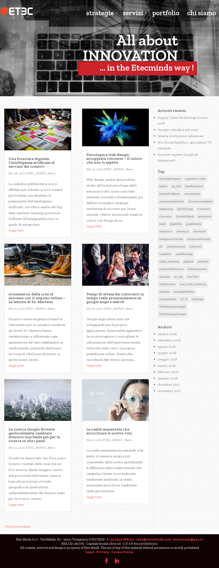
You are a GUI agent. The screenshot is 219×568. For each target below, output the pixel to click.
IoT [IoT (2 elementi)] (160, 246)
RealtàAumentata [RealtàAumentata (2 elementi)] (197, 269)
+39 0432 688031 (121, 539)
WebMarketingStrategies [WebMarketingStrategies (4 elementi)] (172, 306)
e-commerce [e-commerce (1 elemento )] (203, 208)
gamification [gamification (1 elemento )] (204, 216)
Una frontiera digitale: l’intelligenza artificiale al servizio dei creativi (32, 162)
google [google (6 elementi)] (162, 223)
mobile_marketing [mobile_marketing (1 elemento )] (169, 261)
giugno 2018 (167, 353)
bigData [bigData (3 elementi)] (163, 186)
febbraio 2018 (168, 372)
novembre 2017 (169, 391)
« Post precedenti (17, 526)
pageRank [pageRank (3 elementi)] (188, 261)
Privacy (102, 552)
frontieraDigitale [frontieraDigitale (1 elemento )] (185, 216)
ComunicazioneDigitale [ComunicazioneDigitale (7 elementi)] (200, 201)
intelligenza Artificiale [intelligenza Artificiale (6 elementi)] (171, 239)
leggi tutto (16, 230)
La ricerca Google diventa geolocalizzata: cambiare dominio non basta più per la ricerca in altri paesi (34, 435)
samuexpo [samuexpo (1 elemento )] (164, 276)
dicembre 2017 (169, 384)
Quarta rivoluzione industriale (181, 136)
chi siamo (201, 13)
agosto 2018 (167, 347)
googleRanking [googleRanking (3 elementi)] (193, 223)
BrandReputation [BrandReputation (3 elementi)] (194, 186)
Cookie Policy (122, 552)
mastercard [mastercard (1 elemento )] (195, 246)
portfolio (165, 13)
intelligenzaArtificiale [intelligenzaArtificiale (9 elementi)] (198, 239)
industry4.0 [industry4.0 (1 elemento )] (182, 231)
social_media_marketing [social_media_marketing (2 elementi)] (193, 284)
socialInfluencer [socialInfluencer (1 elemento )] (167, 284)
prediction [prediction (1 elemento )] (203, 261)
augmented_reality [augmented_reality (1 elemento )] (195, 178)
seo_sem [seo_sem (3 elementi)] (178, 276)
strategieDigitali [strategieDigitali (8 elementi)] (167, 299)
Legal (90, 552)
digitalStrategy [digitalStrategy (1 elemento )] (185, 208)
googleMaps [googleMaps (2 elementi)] (176, 223)
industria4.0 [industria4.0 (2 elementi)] (165, 231)
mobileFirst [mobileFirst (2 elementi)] (165, 254)
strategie (100, 13)
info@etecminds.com (153, 539)
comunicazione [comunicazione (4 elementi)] (192, 193)
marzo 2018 (166, 366)
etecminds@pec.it (188, 539)
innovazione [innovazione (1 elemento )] (199, 231)
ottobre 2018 (167, 334)
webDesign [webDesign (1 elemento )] (197, 299)
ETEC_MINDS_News (41, 173)
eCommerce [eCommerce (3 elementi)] (165, 216)
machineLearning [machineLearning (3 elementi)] (176, 246)
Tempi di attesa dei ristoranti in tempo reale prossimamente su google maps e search (115, 298)
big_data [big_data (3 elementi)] (176, 186)
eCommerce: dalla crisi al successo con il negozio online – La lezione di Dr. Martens (37, 298)
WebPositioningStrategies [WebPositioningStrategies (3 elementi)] (172, 314)
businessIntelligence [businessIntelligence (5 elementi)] (169, 193)
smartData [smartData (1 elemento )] (192, 276)
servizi (133, 13)
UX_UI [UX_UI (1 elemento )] (184, 299)
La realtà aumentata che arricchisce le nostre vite (109, 431)
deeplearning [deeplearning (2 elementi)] (166, 208)
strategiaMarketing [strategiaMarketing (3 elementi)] (184, 291)
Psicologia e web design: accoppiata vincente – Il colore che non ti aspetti (114, 158)
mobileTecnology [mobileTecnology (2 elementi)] (184, 254)
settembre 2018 (169, 340)
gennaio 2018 (168, 378)
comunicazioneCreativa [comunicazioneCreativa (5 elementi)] (171, 201)
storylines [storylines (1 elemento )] (164, 291)
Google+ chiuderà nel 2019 (178, 130)
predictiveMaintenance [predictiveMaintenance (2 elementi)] (171, 269)
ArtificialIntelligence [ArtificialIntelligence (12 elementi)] (170, 178)
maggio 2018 (167, 359)
